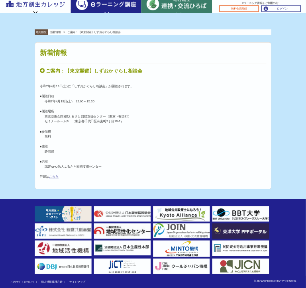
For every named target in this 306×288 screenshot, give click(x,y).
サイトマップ (77, 281)
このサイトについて (22, 281)
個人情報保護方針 (51, 281)
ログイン (282, 8)
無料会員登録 (239, 8)
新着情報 (55, 32)
